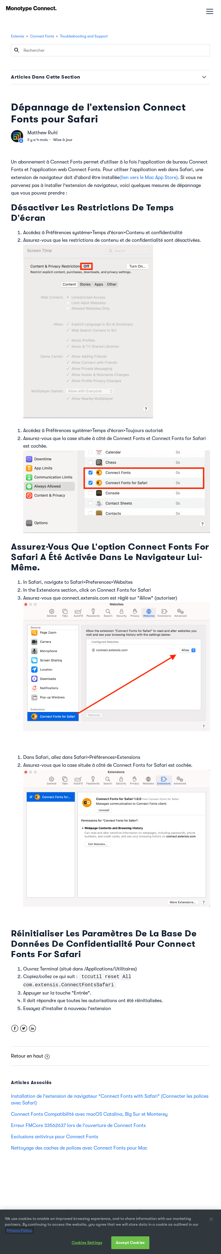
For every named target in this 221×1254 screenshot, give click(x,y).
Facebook (15, 1028)
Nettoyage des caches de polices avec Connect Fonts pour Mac (79, 1148)
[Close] (211, 1219)
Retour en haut (30, 1056)
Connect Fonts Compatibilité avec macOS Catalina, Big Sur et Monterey (89, 1114)
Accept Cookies (130, 1242)
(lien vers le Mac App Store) (148, 177)
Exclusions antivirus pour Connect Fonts (54, 1137)
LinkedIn (32, 1028)
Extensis (17, 36)
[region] (110, 1232)
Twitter (23, 1028)
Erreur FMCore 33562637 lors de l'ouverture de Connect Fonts (78, 1125)
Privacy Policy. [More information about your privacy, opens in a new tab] (19, 1230)
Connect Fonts (42, 36)
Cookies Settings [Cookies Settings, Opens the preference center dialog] (87, 1242)
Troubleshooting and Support (84, 36)
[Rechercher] (110, 50)
